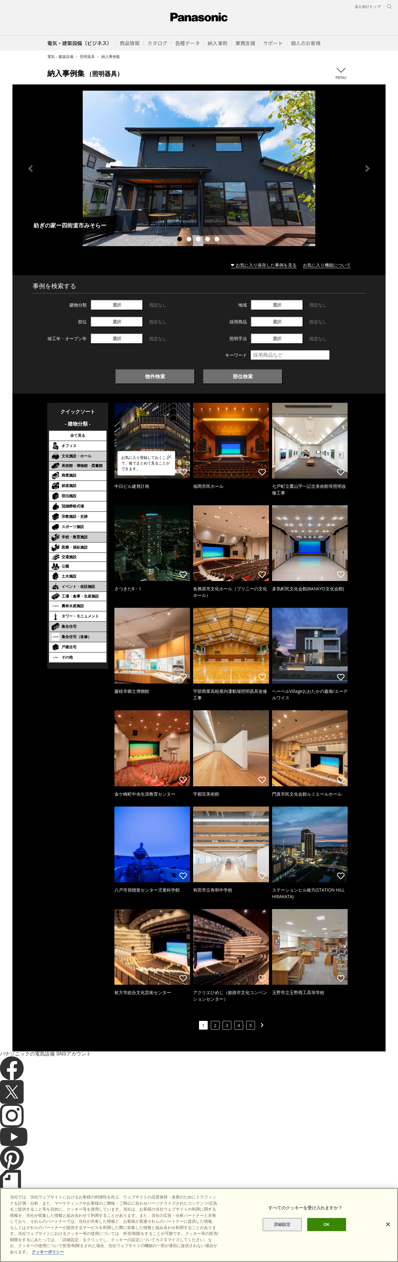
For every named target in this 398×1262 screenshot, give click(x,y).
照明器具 (87, 56)
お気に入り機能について (327, 265)
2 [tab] (190, 240)
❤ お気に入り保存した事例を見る (264, 265)
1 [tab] (180, 240)
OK (326, 1237)
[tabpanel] (199, 168)
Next (367, 168)
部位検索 (243, 376)
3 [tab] (199, 240)
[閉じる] (388, 1237)
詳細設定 (282, 1237)
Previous (30, 168)
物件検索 (155, 376)
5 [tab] (218, 240)
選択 (117, 305)
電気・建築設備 (60, 56)
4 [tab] (208, 240)
